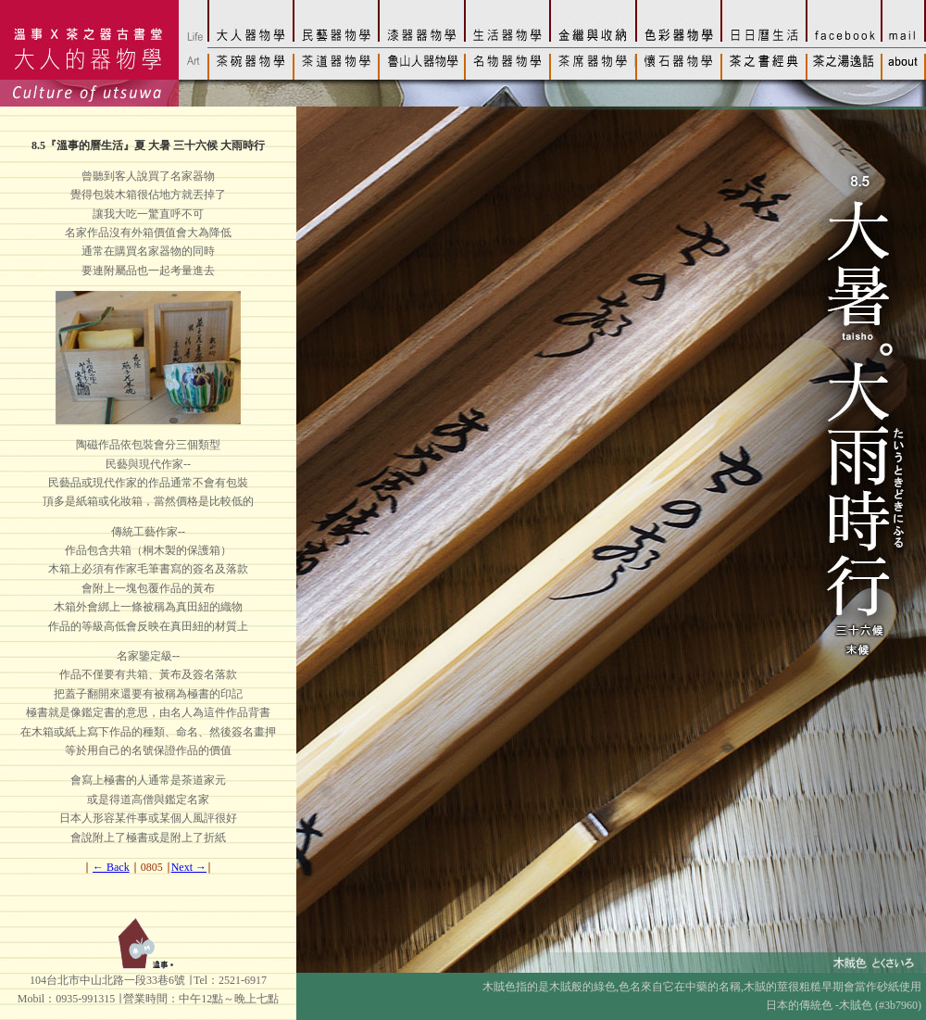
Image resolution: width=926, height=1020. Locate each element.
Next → (188, 867)
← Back (111, 867)
